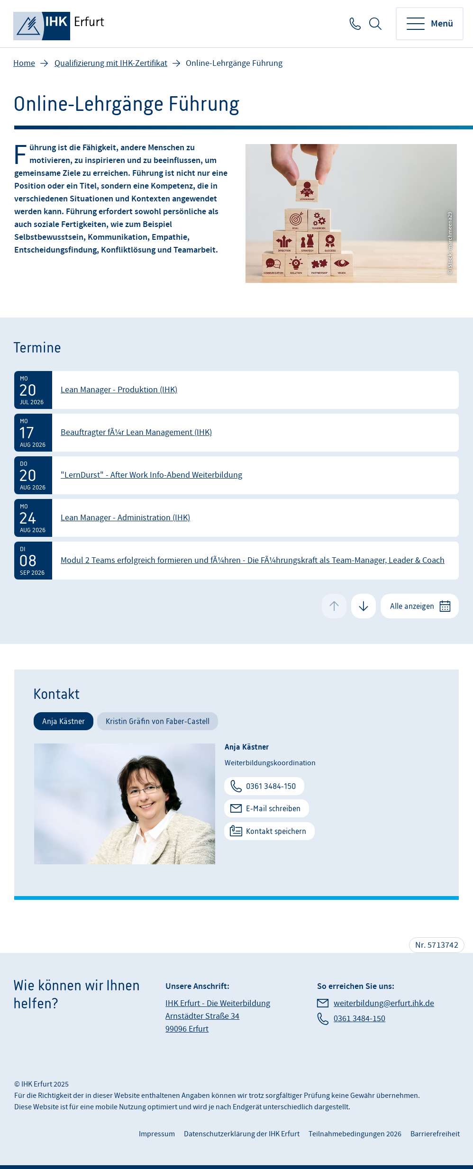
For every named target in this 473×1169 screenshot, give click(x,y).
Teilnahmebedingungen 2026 (355, 1134)
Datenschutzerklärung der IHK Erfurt (242, 1134)
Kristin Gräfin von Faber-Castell (157, 721)
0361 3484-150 (354, 23)
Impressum (157, 1134)
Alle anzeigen (412, 606)
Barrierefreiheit (435, 1134)
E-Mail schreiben (273, 808)
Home (24, 63)
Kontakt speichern (276, 831)
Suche (375, 23)
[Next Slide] (363, 606)
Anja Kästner (63, 721)
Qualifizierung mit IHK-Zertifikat (111, 63)
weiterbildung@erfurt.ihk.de (384, 1003)
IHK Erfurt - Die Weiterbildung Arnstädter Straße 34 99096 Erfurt (217, 1016)
